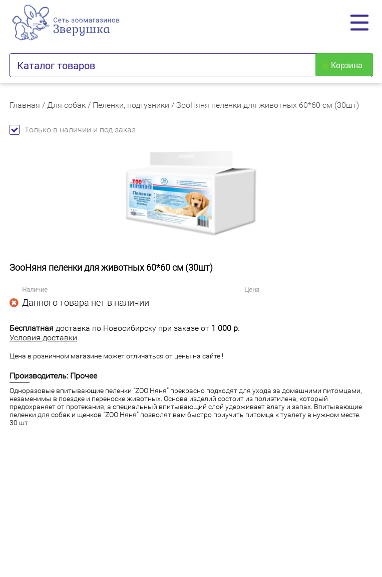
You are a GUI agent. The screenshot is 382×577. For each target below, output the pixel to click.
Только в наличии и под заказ (73, 129)
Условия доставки (43, 337)
